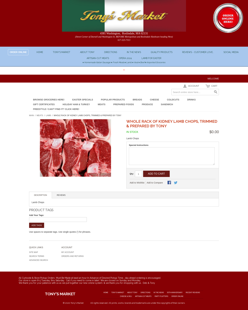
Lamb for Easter (151, 58)
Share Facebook (169, 183)
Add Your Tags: (36, 215)
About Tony (87, 52)
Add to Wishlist (137, 182)
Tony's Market (61, 52)
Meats (101, 104)
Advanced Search (38, 260)
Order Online (177, 296)
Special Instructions (139, 145)
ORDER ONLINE (18, 52)
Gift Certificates (44, 104)
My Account (67, 252)
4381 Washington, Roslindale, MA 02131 (124, 33)
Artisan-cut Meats (98, 58)
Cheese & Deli (126, 296)
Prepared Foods (123, 104)
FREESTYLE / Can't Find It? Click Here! (56, 109)
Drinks (191, 99)
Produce (147, 104)
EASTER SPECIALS (82, 99)
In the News (134, 52)
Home (40, 52)
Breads (137, 99)
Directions (110, 52)
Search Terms (36, 256)
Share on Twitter (176, 183)
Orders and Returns (72, 256)
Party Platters (161, 296)
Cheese (154, 99)
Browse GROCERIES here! (48, 99)
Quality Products (161, 52)
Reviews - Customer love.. (198, 52)
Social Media (231, 52)
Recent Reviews (193, 292)
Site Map (33, 252)
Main (31, 115)
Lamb (48, 115)
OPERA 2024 (125, 58)
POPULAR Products (113, 99)
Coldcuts (173, 99)
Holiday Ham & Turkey (76, 104)
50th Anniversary (175, 292)
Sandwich (167, 104)
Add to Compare (155, 182)
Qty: (132, 174)
